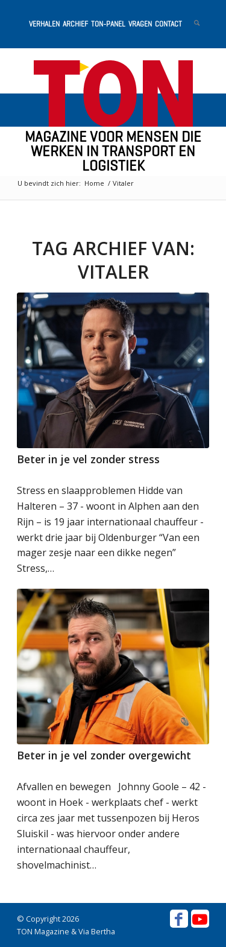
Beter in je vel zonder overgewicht (104, 755)
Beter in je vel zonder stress (88, 459)
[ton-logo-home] (113, 93)
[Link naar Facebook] (179, 919)
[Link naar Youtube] (200, 919)
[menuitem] (43, 24)
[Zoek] (190, 24)
